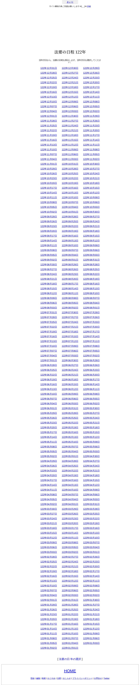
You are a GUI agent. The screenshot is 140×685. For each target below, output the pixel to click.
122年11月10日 (48, 149)
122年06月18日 (70, 379)
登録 (32, 678)
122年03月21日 (48, 523)
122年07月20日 (91, 327)
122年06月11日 (91, 389)
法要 (59, 678)
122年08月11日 (70, 293)
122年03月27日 (48, 513)
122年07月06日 (70, 351)
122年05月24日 (91, 418)
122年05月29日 (48, 413)
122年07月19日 (48, 331)
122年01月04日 (70, 643)
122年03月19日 (91, 523)
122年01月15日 (91, 624)
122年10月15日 (91, 188)
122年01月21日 (91, 614)
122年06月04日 (48, 403)
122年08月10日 (91, 293)
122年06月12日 (70, 389)
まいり (70, 2)
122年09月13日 (70, 240)
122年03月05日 (70, 547)
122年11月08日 (91, 149)
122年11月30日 (70, 116)
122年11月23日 (91, 125)
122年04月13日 (70, 485)
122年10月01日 (70, 212)
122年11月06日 (70, 154)
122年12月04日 (48, 111)
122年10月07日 (70, 202)
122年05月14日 (48, 437)
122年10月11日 (48, 197)
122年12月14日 (91, 92)
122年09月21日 (91, 226)
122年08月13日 (91, 288)
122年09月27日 (91, 216)
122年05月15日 (91, 432)
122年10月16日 (70, 188)
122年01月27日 (91, 605)
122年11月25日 (48, 125)
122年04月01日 (70, 504)
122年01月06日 (91, 638)
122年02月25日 (48, 561)
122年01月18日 (91, 619)
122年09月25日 (70, 221)
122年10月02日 (48, 212)
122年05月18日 (91, 427)
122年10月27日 (91, 168)
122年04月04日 (70, 499)
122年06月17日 (91, 379)
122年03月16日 (91, 528)
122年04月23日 (48, 470)
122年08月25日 (91, 269)
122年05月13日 (70, 437)
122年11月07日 (48, 154)
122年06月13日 (48, 389)
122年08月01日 (91, 307)
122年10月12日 (91, 192)
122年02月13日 (48, 581)
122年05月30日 (91, 408)
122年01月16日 (70, 624)
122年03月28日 (91, 509)
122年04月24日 (91, 466)
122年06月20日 (91, 375)
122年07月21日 (70, 327)
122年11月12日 (70, 144)
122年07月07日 (48, 351)
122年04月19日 (70, 475)
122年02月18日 (70, 571)
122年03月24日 (48, 518)
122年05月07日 (70, 446)
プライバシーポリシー (82, 678)
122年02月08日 (91, 585)
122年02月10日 (48, 585)
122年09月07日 (70, 250)
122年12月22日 (48, 82)
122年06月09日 (70, 394)
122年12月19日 (48, 87)
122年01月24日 (91, 609)
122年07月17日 (91, 331)
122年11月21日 (70, 130)
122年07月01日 (48, 360)
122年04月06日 (91, 494)
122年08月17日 (70, 283)
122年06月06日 (70, 398)
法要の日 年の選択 (70, 659)
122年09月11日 (48, 245)
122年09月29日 (48, 216)
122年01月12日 (91, 628)
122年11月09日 (70, 149)
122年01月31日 (70, 600)
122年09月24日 (91, 221)
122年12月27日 (70, 73)
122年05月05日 (48, 451)
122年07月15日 (70, 336)
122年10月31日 (70, 164)
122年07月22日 (48, 327)
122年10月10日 (70, 197)
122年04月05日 (48, 499)
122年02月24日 (70, 561)
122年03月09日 (48, 542)
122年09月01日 (70, 260)
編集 (38, 678)
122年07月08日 (91, 346)
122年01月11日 (48, 633)
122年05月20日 (48, 427)
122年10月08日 (48, 202)
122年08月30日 (48, 264)
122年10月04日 (70, 207)
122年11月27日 (70, 121)
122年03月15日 (48, 533)
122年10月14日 (48, 192)
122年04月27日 (91, 461)
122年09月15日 (91, 236)
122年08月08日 (70, 298)
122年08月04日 (91, 303)
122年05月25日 (70, 418)
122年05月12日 (91, 437)
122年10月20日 (48, 183)
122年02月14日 (91, 576)
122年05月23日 (48, 422)
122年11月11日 (91, 144)
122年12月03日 (70, 111)
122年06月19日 (48, 379)
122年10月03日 (91, 207)
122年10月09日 (91, 197)
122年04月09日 (91, 490)
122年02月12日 (70, 581)
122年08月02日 (70, 307)
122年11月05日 (91, 154)
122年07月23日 (91, 322)
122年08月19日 (91, 279)
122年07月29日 (91, 312)
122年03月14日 (70, 533)
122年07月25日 (48, 322)
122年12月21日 (70, 82)
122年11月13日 (48, 144)
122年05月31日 (70, 408)
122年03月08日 (70, 542)
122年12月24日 (70, 77)
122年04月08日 (48, 494)
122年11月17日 (91, 135)
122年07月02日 (91, 355)
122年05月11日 (48, 442)
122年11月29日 (91, 116)
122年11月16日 (48, 140)
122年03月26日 (70, 513)
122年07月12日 (70, 341)
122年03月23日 (70, 518)
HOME (70, 671)
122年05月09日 (91, 442)
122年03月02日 (70, 552)
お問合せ (98, 678)
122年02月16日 (48, 576)
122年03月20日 (70, 523)
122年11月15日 (70, 140)
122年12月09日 (70, 101)
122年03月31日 (91, 504)
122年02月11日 (91, 581)
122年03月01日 (91, 552)
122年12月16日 (48, 92)
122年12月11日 (91, 97)
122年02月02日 (91, 595)
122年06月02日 (91, 403)
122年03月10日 (91, 537)
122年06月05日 (91, 398)
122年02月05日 (91, 590)
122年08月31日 (91, 260)
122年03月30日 (48, 509)
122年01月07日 (70, 638)
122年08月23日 (70, 274)
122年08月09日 (48, 298)
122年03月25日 (91, 513)
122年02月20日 (91, 566)
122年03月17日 (70, 528)
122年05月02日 (48, 456)
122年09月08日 (48, 250)
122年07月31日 (48, 312)
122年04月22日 (70, 470)
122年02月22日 (48, 566)
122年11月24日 (70, 125)
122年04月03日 (91, 499)
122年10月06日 (91, 202)
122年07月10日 (48, 346)
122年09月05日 (48, 255)
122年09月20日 (48, 231)
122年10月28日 (70, 168)
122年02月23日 (91, 561)
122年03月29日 (70, 509)
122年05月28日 (70, 413)
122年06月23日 (91, 370)
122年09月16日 (70, 236)
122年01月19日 (70, 619)
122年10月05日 (48, 207)
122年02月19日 (48, 571)
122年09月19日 (70, 231)
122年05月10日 (70, 442)
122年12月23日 (91, 77)
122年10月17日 (48, 188)
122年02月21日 (70, 566)
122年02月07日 (48, 590)
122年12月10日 (48, 101)
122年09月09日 (91, 245)
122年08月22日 (91, 274)
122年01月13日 (70, 628)
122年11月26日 (91, 121)
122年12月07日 (48, 106)
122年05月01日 (70, 456)
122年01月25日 (70, 609)
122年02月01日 (48, 600)
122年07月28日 (48, 317)
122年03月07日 (91, 542)
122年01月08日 (48, 638)
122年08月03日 (48, 307)
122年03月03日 (48, 552)
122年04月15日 (91, 480)
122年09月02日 (48, 260)
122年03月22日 (91, 518)
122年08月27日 (48, 269)
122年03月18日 (48, 528)
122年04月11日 (48, 490)
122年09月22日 (70, 226)
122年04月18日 (91, 475)
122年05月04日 (70, 451)
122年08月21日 (48, 279)
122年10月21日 (91, 178)
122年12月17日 (91, 87)
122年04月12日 (91, 485)
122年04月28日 (70, 461)
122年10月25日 (70, 173)
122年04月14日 (48, 485)
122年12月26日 (91, 73)
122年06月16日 (48, 384)
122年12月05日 (91, 106)
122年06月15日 (70, 384)
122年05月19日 (70, 427)
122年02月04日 (48, 595)
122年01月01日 (70, 648)
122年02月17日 (91, 571)
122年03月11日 (70, 537)
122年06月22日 (48, 375)
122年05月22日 (70, 422)
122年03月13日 (91, 533)
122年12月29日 (91, 68)
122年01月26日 (48, 609)
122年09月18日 (91, 231)
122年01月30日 (91, 600)
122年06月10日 (48, 394)
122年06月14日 (91, 384)
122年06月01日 (48, 408)
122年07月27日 (70, 317)
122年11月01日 (48, 164)
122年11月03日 (70, 159)
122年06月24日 (70, 370)
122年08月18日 (48, 283)
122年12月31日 (48, 68)
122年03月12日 (48, 537)
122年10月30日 (91, 164)
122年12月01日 (48, 116)
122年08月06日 (48, 303)
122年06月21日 (70, 375)
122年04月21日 (91, 470)
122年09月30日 (91, 212)
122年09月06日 (91, 250)
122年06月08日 (91, 394)
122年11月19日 (48, 135)
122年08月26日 (70, 269)
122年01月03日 (91, 643)
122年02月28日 (48, 557)
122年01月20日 (48, 619)
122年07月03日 (70, 355)
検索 (44, 678)
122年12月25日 (48, 77)
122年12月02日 (91, 111)
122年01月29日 (48, 605)
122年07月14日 (91, 336)
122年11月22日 (48, 130)
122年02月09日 (70, 585)
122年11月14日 (91, 140)
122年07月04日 (48, 355)
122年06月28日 (48, 365)
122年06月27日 (70, 365)
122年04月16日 (70, 480)
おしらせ (67, 678)
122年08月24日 (48, 274)
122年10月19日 (70, 183)
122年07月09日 (70, 346)
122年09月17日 (48, 236)
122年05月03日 (91, 451)
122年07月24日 (70, 322)
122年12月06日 (70, 106)
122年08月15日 (48, 288)
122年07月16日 (48, 336)
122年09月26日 (48, 221)
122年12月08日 (91, 101)
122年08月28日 (91, 264)
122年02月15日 (70, 576)
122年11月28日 (48, 121)
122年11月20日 (91, 130)
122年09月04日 (70, 255)
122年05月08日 (48, 446)
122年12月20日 (91, 82)
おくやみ (51, 678)
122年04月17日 (48, 480)
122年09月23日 (48, 226)
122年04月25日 (70, 466)
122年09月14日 (48, 240)
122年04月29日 (48, 461)
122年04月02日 (48, 504)
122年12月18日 (70, 87)
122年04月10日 (70, 490)
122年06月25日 (48, 370)
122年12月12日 (70, 97)
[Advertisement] (70, 28)
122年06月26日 (91, 365)
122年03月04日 (91, 547)
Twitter (106, 678)
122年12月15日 (70, 92)
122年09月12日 (91, 240)
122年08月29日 (70, 264)
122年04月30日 (91, 456)
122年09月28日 (70, 216)
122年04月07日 (70, 494)
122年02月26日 (91, 557)
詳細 (89, 6)
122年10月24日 (91, 173)
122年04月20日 (48, 475)
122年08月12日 (48, 293)
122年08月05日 (70, 303)
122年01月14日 (48, 628)
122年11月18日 (70, 135)
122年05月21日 (91, 422)
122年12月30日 (70, 68)
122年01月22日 (70, 614)
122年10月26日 (48, 173)
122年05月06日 (91, 446)
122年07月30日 (70, 312)
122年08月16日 (91, 283)
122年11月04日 (48, 159)
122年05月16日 (70, 432)
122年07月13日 (48, 341)
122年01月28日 (70, 605)
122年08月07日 (91, 298)
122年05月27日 (91, 413)
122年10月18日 (91, 183)
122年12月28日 (48, 73)
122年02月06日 (70, 590)
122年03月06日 (48, 547)
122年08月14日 (70, 288)
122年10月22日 (70, 178)
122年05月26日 (48, 418)
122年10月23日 (48, 178)
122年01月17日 (48, 624)
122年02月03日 (70, 595)
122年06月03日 (70, 403)
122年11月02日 (91, 159)
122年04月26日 (48, 466)
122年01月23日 (48, 614)
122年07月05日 (91, 351)
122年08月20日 (70, 279)
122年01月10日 (70, 633)
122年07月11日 (91, 341)
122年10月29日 (48, 168)
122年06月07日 (48, 398)
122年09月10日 (70, 245)
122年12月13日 (48, 97)
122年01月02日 (48, 648)
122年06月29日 (91, 360)
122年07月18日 (70, 331)
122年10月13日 (70, 192)
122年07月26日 (91, 317)
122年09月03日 (91, 255)
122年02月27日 (70, 557)
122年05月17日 (48, 432)
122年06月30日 (70, 360)
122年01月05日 (48, 643)
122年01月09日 (91, 633)
